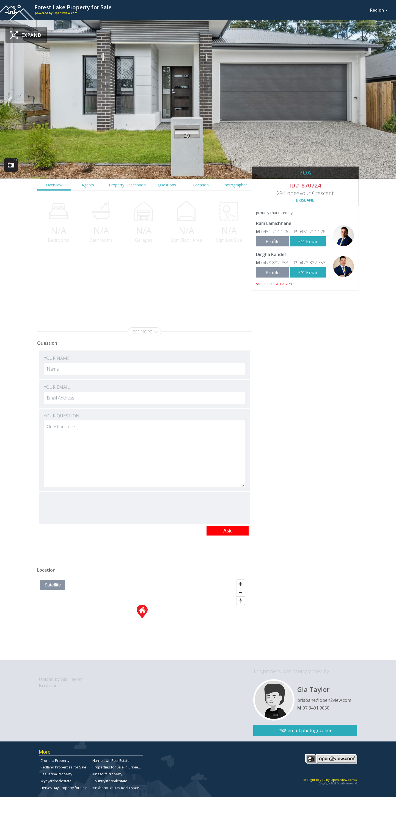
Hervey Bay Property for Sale (63, 787)
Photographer (234, 184)
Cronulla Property (54, 760)
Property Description (127, 184)
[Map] (142, 618)
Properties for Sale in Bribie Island (120, 767)
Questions (167, 184)
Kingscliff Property (107, 773)
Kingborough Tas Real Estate (115, 787)
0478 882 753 (274, 263)
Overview (54, 184)
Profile (273, 241)
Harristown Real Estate (111, 760)
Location (201, 184)
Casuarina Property (56, 773)
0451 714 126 (274, 232)
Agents (88, 184)
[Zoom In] (241, 584)
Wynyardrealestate (56, 780)
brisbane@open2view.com (324, 700)
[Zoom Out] (241, 592)
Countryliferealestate (109, 780)
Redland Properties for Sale (63, 767)
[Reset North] (241, 600)
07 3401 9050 (315, 708)
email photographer (310, 730)
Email (312, 241)
